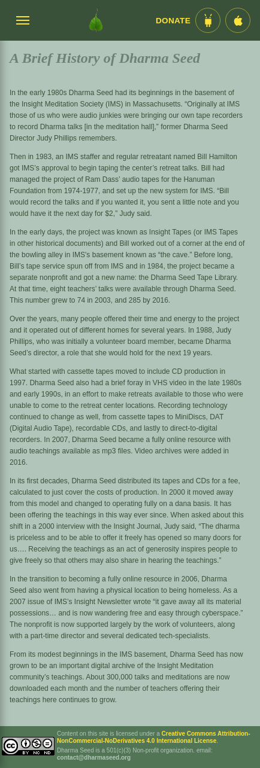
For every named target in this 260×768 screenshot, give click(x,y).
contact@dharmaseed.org (94, 757)
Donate (173, 20)
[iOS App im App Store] (237, 20)
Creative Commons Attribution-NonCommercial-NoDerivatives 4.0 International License (153, 737)
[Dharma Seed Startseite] (96, 20)
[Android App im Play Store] (207, 20)
